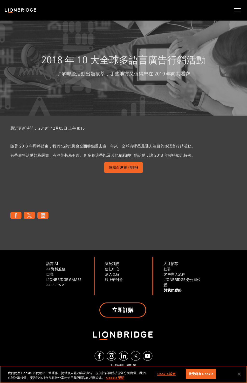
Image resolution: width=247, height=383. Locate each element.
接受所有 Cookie (201, 374)
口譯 (50, 274)
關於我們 (112, 263)
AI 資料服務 (55, 268)
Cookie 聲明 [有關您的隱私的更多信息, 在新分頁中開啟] (115, 378)
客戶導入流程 (174, 274)
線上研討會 (114, 279)
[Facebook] (99, 356)
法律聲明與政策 (123, 365)
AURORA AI (56, 284)
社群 (167, 268)
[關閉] (239, 374)
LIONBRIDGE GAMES (63, 279)
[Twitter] (135, 356)
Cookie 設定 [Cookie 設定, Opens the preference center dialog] (166, 374)
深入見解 (112, 274)
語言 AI (52, 263)
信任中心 (112, 268)
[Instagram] (111, 356)
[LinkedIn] (123, 356)
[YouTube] (147, 356)
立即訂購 (122, 309)
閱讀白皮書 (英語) (123, 168)
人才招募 (171, 263)
